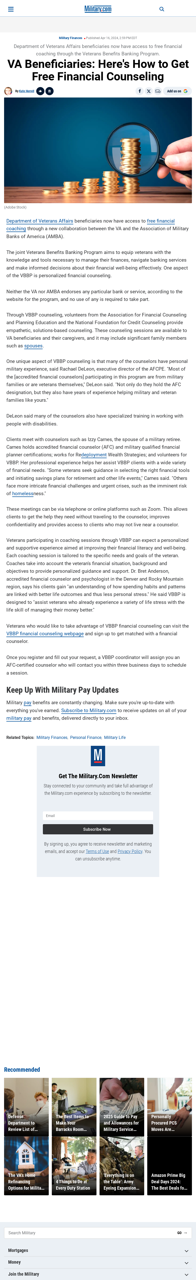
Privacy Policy (130, 849)
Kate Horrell (26, 91)
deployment (94, 454)
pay (27, 701)
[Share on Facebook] (140, 91)
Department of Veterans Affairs (39, 220)
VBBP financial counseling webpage (45, 632)
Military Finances (70, 38)
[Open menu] (11, 9)
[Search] (158, 9)
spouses (33, 345)
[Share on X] (149, 91)
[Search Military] (88, 1232)
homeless (22, 492)
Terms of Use (97, 849)
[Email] (158, 91)
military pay (18, 717)
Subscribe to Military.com (88, 709)
